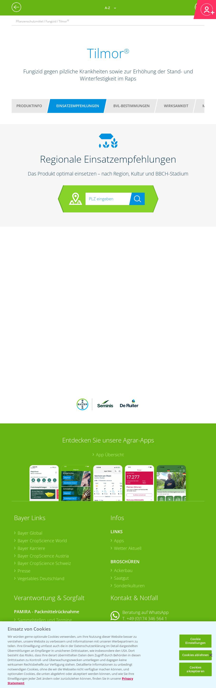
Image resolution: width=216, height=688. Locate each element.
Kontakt (124, 600)
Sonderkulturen (129, 554)
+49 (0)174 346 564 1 (147, 587)
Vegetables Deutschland (41, 547)
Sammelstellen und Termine (45, 589)
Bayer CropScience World (42, 509)
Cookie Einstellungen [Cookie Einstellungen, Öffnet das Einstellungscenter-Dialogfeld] (195, 641)
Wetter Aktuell (127, 517)
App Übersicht (110, 423)
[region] (108, 654)
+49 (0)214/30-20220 (146, 621)
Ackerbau (123, 539)
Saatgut (121, 547)
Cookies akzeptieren (195, 669)
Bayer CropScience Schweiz (44, 532)
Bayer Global (30, 502)
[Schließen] (211, 655)
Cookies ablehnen (195, 655)
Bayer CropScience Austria (43, 524)
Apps (119, 509)
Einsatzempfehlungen (77, 105)
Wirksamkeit (176, 105)
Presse (24, 539)
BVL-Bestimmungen (131, 105)
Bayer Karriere (31, 517)
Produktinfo (29, 105)
